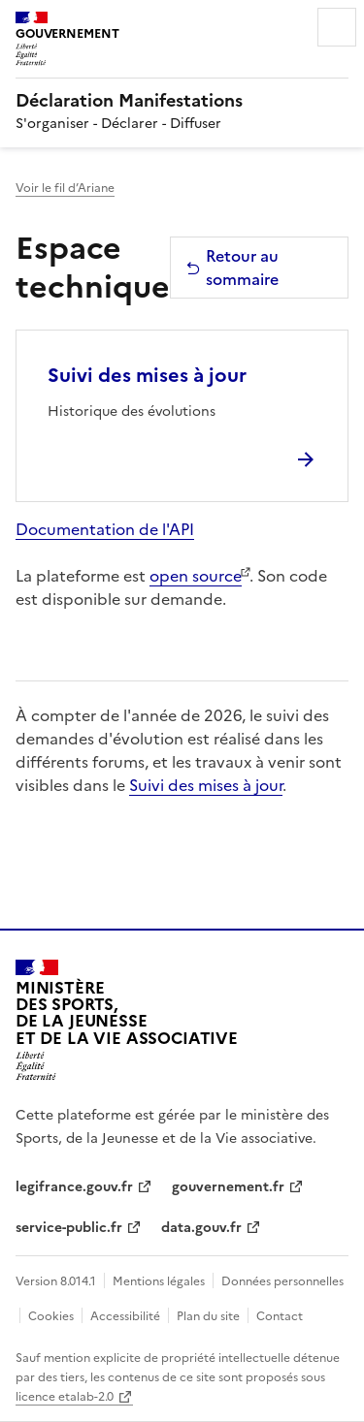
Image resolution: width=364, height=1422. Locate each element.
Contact (279, 1316)
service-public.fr (69, 1227)
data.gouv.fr (201, 1227)
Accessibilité (125, 1316)
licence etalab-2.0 (65, 1397)
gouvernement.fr (228, 1187)
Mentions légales (159, 1281)
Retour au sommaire (232, 267)
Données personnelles (282, 1281)
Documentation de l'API (105, 529)
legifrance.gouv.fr (74, 1187)
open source (195, 575)
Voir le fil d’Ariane (65, 188)
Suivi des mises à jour (147, 375)
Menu (336, 27)
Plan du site (208, 1316)
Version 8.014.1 (56, 1281)
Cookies (51, 1316)
